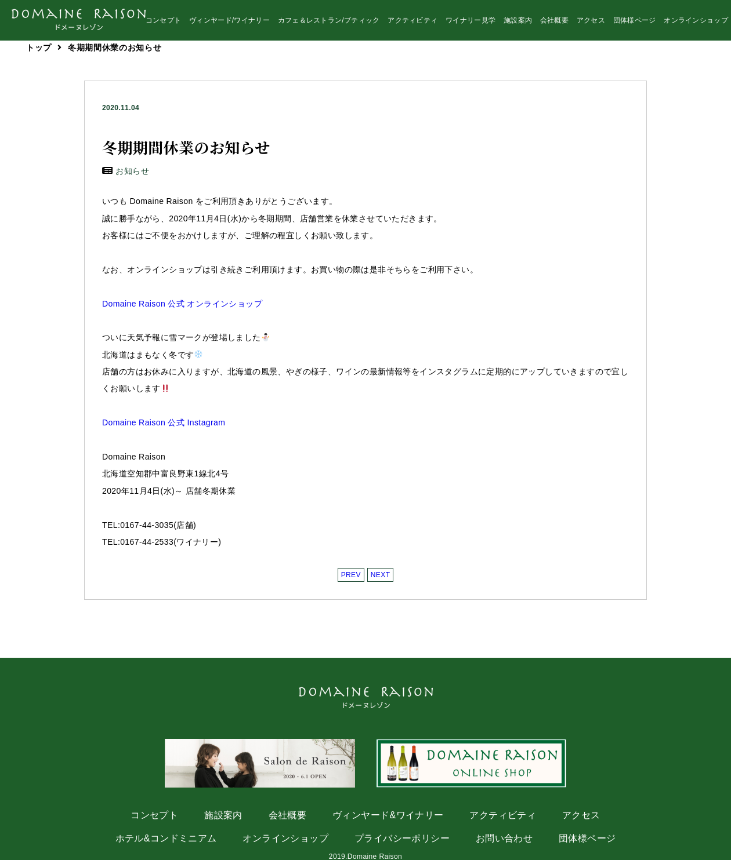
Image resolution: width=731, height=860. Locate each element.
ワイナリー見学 (470, 23)
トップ (39, 47)
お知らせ (132, 171)
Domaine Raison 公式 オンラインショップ (182, 303)
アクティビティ (412, 23)
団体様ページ (634, 23)
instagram (613, 68)
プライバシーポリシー (402, 838)
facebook (692, 68)
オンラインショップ (696, 23)
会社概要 (554, 23)
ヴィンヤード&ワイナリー (387, 815)
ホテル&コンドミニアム (166, 838)
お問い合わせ (504, 838)
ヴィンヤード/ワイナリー (229, 23)
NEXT (380, 575)
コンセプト (164, 23)
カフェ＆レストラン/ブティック (329, 23)
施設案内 (518, 23)
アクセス (591, 23)
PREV (351, 575)
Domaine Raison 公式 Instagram (163, 422)
